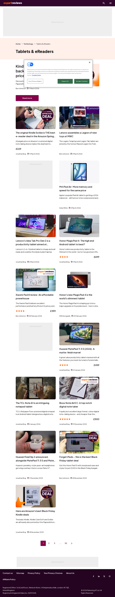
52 (66, 543)
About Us (70, 573)
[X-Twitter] (104, 576)
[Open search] (103, 3)
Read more (27, 98)
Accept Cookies (81, 81)
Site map (20, 573)
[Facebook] (93, 576)
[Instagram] (109, 576)
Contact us (8, 573)
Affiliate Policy (9, 579)
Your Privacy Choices (53, 573)
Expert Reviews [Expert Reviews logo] (11, 3)
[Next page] (72, 543)
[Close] (89, 62)
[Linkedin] (99, 576)
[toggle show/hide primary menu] (110, 3)
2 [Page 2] (48, 543)
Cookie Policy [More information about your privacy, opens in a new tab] (36, 75)
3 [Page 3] (54, 543)
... (60, 543)
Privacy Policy (34, 573)
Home (18, 44)
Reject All (65, 81)
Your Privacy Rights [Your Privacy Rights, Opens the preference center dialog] (35, 81)
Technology (28, 44)
